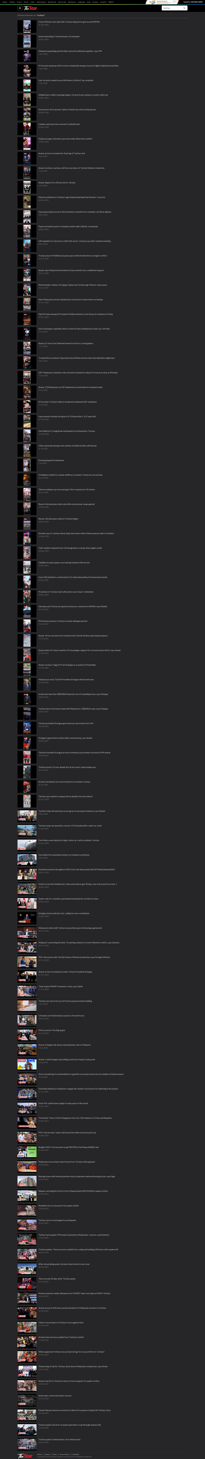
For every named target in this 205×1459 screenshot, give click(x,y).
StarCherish (52, 2)
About (39, 1454)
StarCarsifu (62, 2)
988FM (110, 2)
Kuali (88, 2)
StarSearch (72, 2)
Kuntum (95, 2)
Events (19, 2)
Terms (54, 1454)
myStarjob (81, 2)
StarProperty (41, 2)
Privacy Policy (64, 1454)
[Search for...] (171, 7)
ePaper (4, 2)
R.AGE (26, 2)
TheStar (12, 2)
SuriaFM (103, 2)
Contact (47, 1454)
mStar (32, 2)
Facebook (75, 1454)
